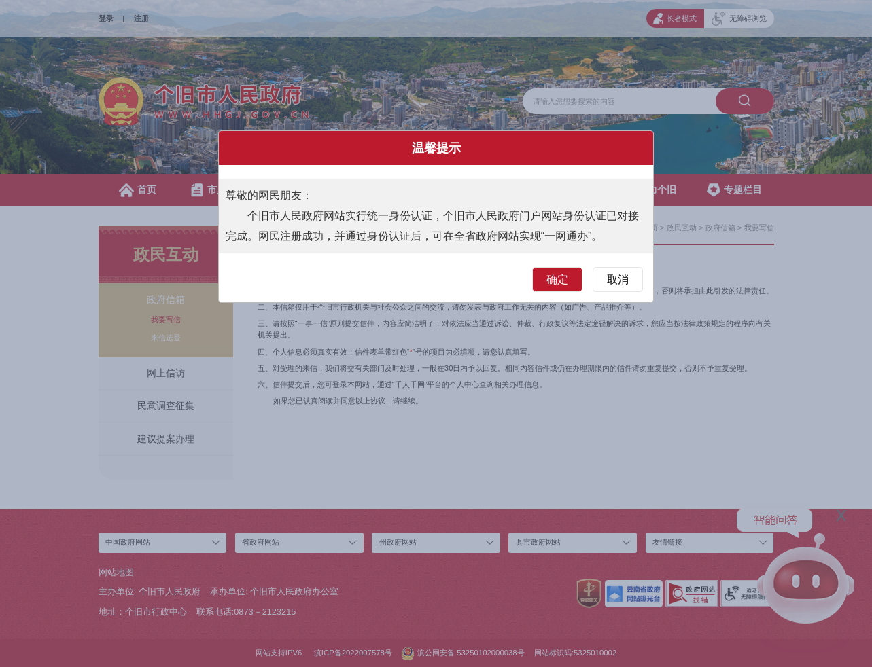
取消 (618, 279)
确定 (557, 279)
